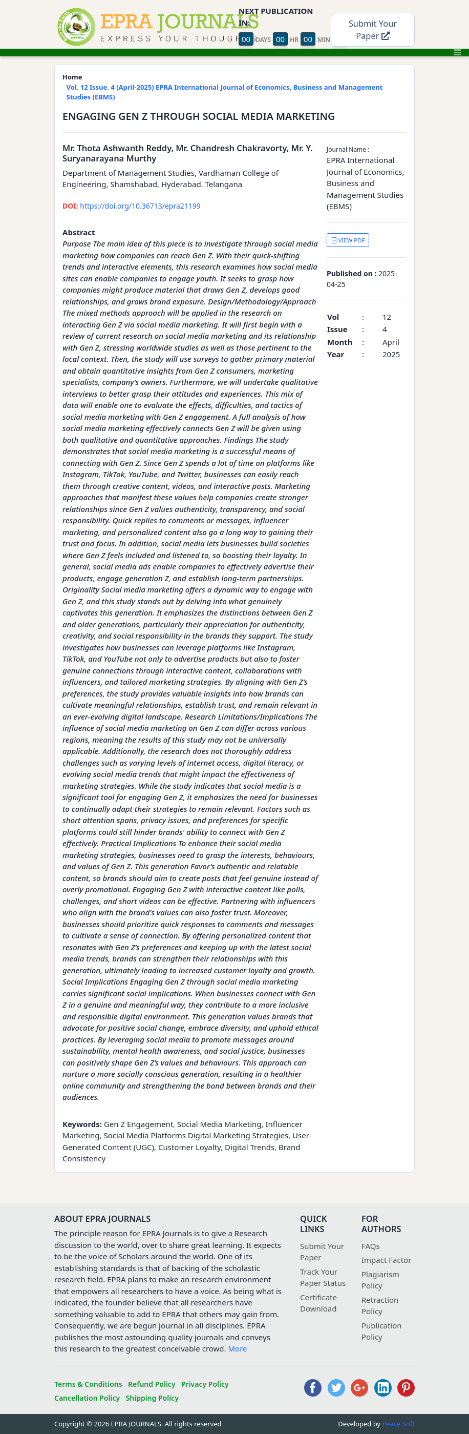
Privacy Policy (205, 1384)
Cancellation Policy (87, 1398)
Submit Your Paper (373, 29)
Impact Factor (386, 1260)
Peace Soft (398, 1423)
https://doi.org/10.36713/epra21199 (131, 206)
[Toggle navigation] (457, 52)
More (237, 1348)
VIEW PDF (348, 240)
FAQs (370, 1246)
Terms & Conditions (88, 1384)
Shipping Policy (152, 1398)
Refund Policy (152, 1384)
